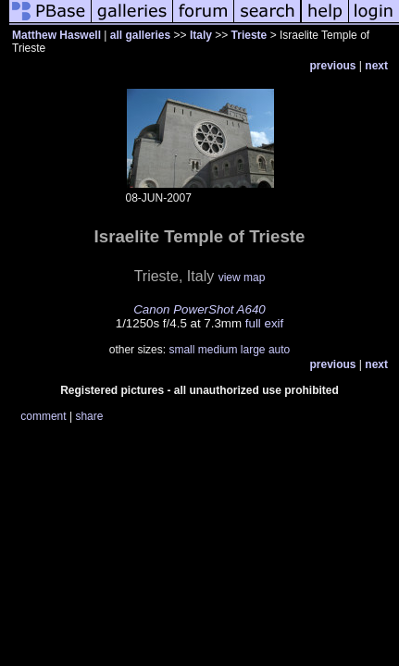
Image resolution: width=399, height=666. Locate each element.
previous (333, 65)
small (181, 349)
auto (279, 349)
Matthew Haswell (56, 35)
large (253, 349)
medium (218, 349)
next (376, 65)
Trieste (249, 35)
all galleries (140, 35)
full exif (264, 323)
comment (43, 416)
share (89, 416)
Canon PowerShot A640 (199, 309)
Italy (201, 35)
